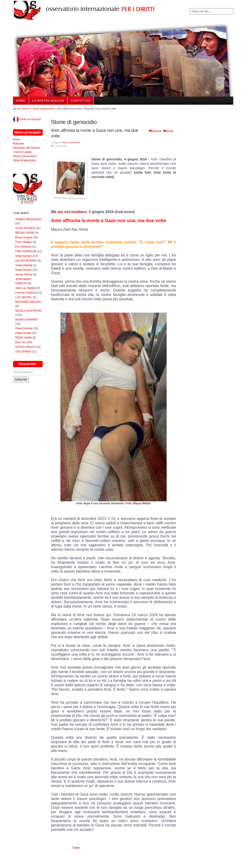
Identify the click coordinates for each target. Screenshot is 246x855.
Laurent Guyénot (25, 292)
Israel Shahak (23, 265)
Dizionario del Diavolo (26, 147)
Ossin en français (27, 119)
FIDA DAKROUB (26, 251)
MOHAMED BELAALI (28, 302)
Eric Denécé (22, 246)
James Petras (23, 274)
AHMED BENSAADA (28, 219)
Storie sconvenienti (24, 156)
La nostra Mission (48, 100)
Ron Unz (20, 342)
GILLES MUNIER (26, 260)
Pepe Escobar (24, 328)
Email (168, 131)
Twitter (76, 847)
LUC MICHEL (23, 297)
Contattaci (80, 100)
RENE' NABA (23, 337)
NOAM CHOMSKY (27, 319)
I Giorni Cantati (22, 152)
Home (21, 100)
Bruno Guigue (24, 237)
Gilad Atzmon (23, 256)
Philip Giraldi (23, 333)
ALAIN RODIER (25, 228)
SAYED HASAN (25, 347)
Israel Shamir (23, 270)
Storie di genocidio (43, 108)
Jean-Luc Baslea (25, 288)
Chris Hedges (23, 242)
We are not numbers (69, 212)
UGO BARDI (23, 351)
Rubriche (18, 143)
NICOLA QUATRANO (28, 310)
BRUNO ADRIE (25, 232)
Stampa (154, 131)
